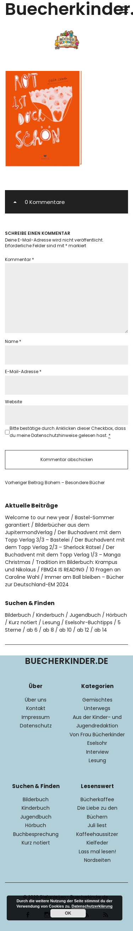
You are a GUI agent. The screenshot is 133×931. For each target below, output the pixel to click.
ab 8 (48, 629)
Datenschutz (36, 725)
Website (13, 402)
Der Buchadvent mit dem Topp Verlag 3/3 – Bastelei (63, 536)
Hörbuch (116, 615)
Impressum (36, 717)
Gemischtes (97, 699)
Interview (97, 751)
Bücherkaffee (97, 799)
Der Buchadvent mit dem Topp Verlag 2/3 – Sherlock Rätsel (65, 543)
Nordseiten (97, 860)
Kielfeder (97, 842)
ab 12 (83, 629)
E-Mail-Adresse (23, 371)
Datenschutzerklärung (92, 906)
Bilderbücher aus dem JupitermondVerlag (47, 528)
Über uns (35, 699)
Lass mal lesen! (97, 851)
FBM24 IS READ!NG (62, 569)
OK (68, 913)
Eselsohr (97, 743)
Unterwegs (97, 708)
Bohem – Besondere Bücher (55, 483)
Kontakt (35, 708)
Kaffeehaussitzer (97, 834)
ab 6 (32, 629)
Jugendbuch (85, 615)
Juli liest (97, 825)
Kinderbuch (50, 615)
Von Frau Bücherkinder (97, 734)
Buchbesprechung (36, 834)
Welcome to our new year (37, 517)
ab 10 (65, 629)
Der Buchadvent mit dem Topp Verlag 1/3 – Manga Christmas (63, 555)
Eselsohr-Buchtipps (88, 622)
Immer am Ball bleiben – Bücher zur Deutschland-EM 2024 (64, 580)
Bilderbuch (18, 615)
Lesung (51, 622)
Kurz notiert (23, 622)
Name (13, 341)
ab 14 (100, 629)
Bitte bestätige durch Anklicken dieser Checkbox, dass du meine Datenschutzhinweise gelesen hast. (68, 432)
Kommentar (19, 259)
